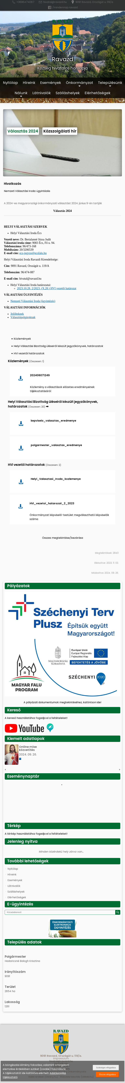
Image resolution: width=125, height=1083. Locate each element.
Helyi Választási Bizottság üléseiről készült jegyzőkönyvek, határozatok (58, 346)
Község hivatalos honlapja (62, 68)
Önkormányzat (79, 82)
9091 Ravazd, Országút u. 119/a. (92, 2)
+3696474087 (23, 2)
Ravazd (62, 59)
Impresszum (61, 1058)
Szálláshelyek (68, 92)
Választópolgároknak (22, 317)
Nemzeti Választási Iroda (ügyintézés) (32, 301)
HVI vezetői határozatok (29, 353)
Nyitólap (10, 82)
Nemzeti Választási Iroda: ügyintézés (27, 191)
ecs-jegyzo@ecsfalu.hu (33, 253)
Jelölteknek (17, 313)
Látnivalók (41, 92)
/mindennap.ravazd (63, 7)
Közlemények (22, 339)
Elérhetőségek (98, 92)
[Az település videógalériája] (29, 732)
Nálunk (21, 92)
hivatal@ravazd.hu (52, 2)
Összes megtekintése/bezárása (62, 538)
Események (50, 82)
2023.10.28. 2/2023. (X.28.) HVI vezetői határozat (46, 288)
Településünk (110, 82)
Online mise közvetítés (28, 748)
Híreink (29, 82)
